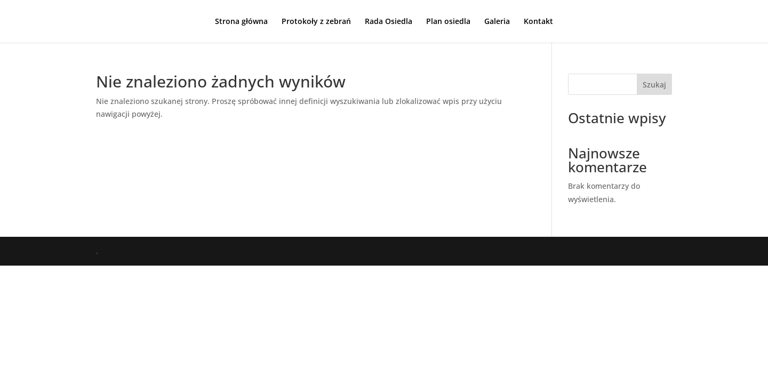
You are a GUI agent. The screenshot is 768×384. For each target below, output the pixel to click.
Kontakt (538, 22)
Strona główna (241, 22)
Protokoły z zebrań (316, 22)
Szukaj (654, 84)
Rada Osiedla (388, 22)
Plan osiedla (448, 22)
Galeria (497, 22)
